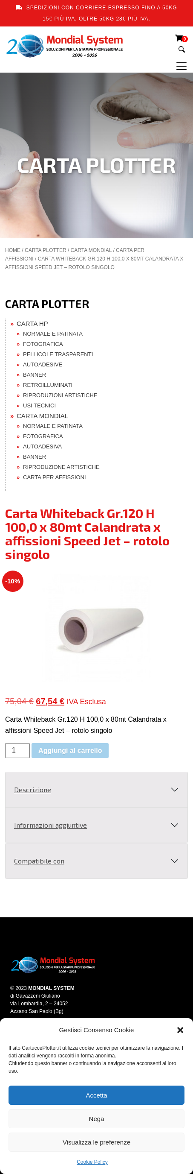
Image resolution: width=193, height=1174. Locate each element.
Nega (96, 1118)
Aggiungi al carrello (70, 750)
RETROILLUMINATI (47, 385)
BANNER (34, 375)
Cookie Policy (92, 1162)
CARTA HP (32, 323)
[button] (180, 1030)
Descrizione (32, 789)
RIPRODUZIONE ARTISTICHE (61, 467)
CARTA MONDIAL (91, 250)
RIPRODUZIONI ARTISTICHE (60, 395)
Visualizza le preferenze (96, 1142)
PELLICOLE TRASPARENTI (58, 354)
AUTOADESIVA (42, 446)
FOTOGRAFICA (43, 344)
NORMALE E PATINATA (53, 334)
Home (12, 250)
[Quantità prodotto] (17, 750)
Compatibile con (39, 861)
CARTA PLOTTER (45, 250)
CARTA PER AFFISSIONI (54, 477)
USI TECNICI (39, 405)
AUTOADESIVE (42, 364)
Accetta (96, 1095)
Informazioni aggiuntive (50, 825)
